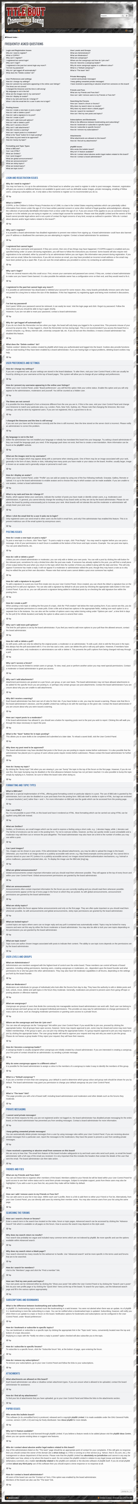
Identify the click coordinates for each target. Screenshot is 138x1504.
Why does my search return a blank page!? (87, 109)
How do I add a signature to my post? (20, 115)
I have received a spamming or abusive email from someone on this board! (99, 84)
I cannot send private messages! (83, 79)
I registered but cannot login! (17, 60)
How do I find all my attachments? (83, 141)
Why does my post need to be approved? (22, 137)
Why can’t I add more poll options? (19, 120)
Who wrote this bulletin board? (82, 149)
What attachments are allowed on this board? (88, 138)
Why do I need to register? (16, 53)
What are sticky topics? (15, 163)
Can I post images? (13, 156)
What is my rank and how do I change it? (22, 99)
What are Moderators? (79, 55)
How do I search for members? (82, 111)
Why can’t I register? (14, 58)
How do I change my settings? (18, 81)
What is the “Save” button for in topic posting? (24, 135)
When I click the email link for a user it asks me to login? (28, 101)
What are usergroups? (79, 58)
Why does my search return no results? (85, 106)
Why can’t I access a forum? (17, 125)
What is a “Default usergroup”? (82, 68)
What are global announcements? (19, 159)
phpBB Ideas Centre (122, 1434)
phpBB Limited (78, 1417)
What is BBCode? (13, 149)
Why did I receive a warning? (17, 130)
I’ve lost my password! (15, 68)
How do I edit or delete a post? (18, 112)
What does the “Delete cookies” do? (20, 73)
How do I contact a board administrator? (86, 157)
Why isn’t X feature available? (82, 152)
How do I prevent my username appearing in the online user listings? (33, 84)
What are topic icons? (14, 168)
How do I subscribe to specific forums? (85, 127)
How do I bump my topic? (16, 140)
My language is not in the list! (17, 91)
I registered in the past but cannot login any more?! (26, 65)
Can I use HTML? (13, 151)
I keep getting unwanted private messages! (87, 81)
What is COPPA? (13, 55)
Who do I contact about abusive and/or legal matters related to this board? (99, 154)
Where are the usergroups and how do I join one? (89, 60)
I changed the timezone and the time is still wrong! (25, 89)
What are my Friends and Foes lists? (84, 92)
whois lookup (59, 1453)
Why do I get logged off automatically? (21, 70)
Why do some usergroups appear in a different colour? (91, 65)
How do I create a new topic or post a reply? (23, 110)
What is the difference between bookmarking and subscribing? (94, 122)
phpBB (20, 445)
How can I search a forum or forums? (84, 104)
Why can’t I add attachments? (18, 127)
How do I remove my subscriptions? (84, 130)
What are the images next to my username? (23, 94)
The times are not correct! (16, 86)
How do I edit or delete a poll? (18, 122)
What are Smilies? (13, 154)
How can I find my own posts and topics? (86, 114)
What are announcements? (16, 161)
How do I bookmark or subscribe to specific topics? (90, 125)
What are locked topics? (15, 166)
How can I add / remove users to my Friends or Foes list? (92, 95)
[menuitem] (21, 31)
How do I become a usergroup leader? (85, 63)
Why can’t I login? (13, 63)
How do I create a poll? (15, 117)
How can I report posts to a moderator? (21, 132)
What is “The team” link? (79, 70)
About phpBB (67, 1420)
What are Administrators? (80, 53)
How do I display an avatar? (17, 96)
